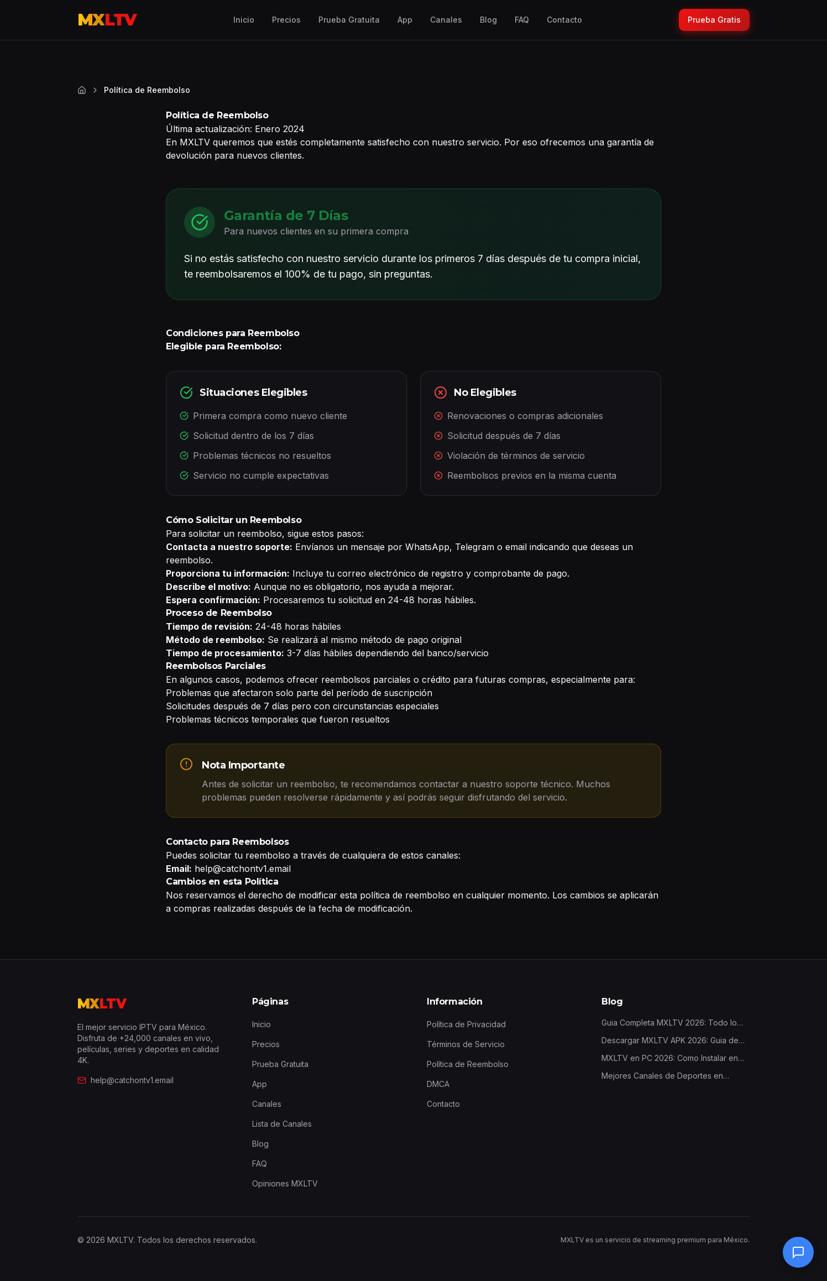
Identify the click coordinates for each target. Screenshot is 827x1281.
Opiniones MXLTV (285, 1183)
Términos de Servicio (466, 1044)
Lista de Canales (282, 1123)
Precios (286, 19)
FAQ (522, 19)
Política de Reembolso (468, 1064)
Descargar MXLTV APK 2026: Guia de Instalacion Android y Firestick (670, 1041)
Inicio (243, 19)
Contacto (564, 19)
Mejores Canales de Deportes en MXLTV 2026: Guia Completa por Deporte (662, 1076)
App (404, 19)
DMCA (438, 1084)
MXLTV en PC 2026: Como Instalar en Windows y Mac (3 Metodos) (669, 1058)
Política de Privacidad (466, 1024)
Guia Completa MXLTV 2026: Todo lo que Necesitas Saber (669, 1023)
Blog (488, 19)
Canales (446, 19)
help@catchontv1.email (125, 1080)
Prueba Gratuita (349, 19)
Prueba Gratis (714, 19)
